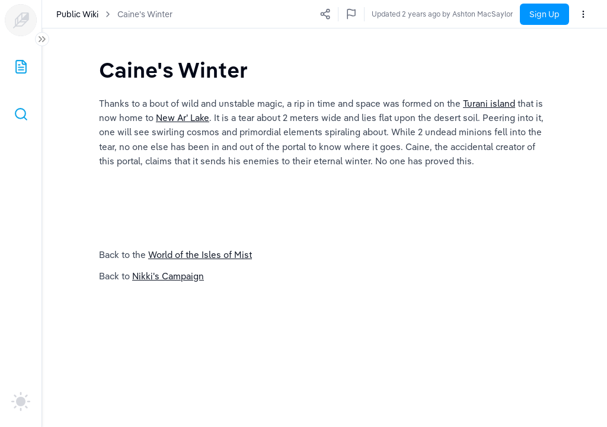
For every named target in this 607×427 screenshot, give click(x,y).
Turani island (489, 103)
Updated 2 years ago (478, 13)
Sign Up (544, 14)
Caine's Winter (144, 14)
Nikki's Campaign (168, 276)
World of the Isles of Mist (200, 254)
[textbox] (173, 69)
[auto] (20, 401)
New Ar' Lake (182, 117)
